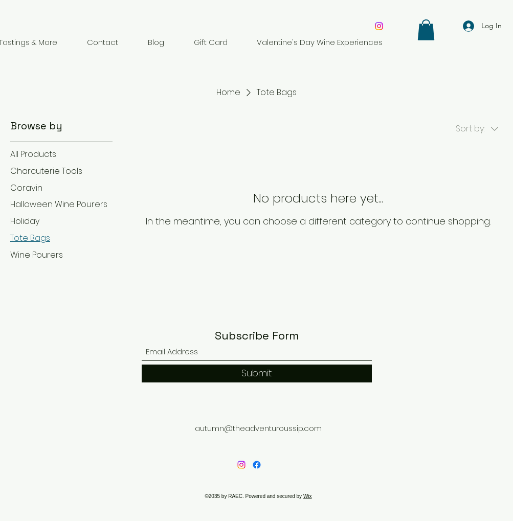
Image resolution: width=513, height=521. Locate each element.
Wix (307, 496)
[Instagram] (379, 26)
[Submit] (257, 373)
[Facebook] (257, 465)
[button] (426, 29)
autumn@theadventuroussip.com (258, 428)
